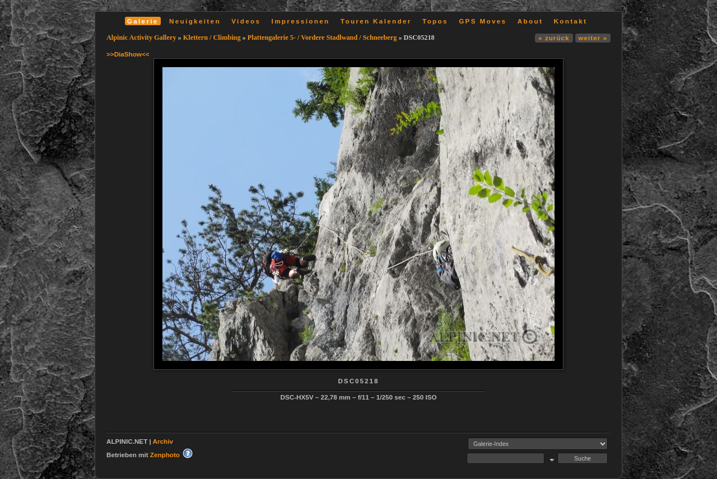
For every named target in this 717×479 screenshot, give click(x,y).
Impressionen (301, 21)
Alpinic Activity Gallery (141, 37)
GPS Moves (482, 21)
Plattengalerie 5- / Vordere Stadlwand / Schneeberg (322, 37)
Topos (435, 21)
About (530, 21)
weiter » (593, 37)
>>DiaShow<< (128, 54)
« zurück (553, 37)
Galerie (143, 21)
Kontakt (570, 21)
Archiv (163, 441)
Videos (245, 21)
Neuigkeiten (195, 21)
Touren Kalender (376, 21)
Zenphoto (165, 454)
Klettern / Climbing (212, 37)
